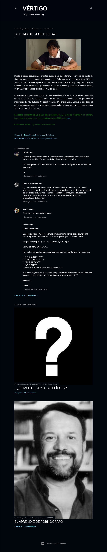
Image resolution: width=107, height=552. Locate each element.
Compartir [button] (18, 135)
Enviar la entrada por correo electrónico (39, 135)
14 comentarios (30, 526)
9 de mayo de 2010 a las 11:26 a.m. (35, 202)
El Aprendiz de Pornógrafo (38, 521)
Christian (26, 153)
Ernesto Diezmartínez (31, 183)
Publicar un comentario (25, 295)
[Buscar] (91, 7)
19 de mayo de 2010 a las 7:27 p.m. (35, 289)
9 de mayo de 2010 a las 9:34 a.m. (34, 176)
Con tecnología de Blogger (53, 543)
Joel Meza (26, 209)
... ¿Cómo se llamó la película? (40, 388)
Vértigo (35, 8)
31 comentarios (30, 393)
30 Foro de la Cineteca (30, 139)
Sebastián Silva (51, 139)
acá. (68, 118)
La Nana (42, 139)
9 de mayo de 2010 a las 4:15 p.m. (34, 217)
